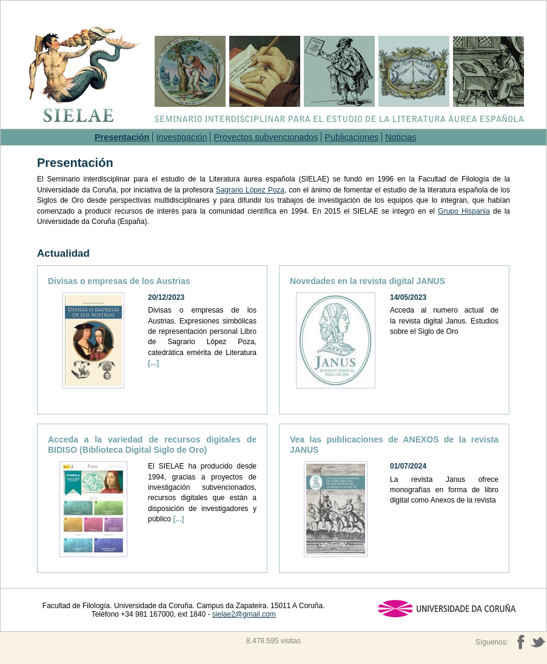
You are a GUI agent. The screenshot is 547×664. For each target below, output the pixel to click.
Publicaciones (351, 137)
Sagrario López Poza (250, 190)
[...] (153, 363)
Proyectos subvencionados (265, 137)
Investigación (181, 137)
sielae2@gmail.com (244, 614)
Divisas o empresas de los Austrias (119, 281)
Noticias (400, 137)
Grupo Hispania (463, 211)
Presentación (122, 137)
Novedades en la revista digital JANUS (367, 281)
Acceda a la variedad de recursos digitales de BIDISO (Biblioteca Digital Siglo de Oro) (152, 445)
